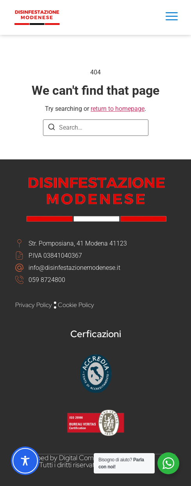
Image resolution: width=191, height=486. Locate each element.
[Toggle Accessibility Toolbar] (25, 460)
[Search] (51, 128)
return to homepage (118, 108)
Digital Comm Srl (84, 457)
